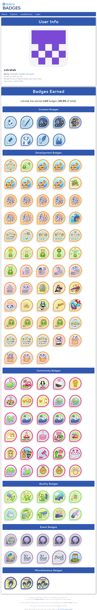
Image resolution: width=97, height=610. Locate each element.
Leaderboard (26, 14)
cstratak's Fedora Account (22, 73)
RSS (21, 81)
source (59, 606)
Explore (13, 14)
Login (37, 14)
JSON (16, 81)
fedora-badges (68, 602)
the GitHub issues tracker (65, 609)
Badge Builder (40, 599)
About (4, 14)
